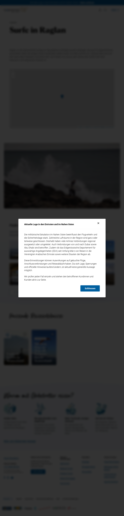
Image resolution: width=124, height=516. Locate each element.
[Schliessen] (98, 223)
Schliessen (90, 288)
